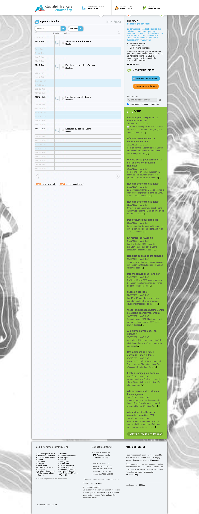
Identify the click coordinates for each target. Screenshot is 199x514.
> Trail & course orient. (45, 473)
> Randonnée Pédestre (67, 469)
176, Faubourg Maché (101, 455)
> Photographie (64, 461)
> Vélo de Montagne (66, 465)
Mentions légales (135, 447)
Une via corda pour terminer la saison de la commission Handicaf (144, 162)
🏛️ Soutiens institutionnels (146, 78)
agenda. (155, 460)
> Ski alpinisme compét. (67, 456)
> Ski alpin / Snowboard (45, 471)
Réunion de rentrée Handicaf (143, 183)
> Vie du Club (63, 475)
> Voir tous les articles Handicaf (145, 434)
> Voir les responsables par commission (51, 479)
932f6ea (142, 485)
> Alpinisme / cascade (44, 467)
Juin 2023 (74, 29)
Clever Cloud (51, 505)
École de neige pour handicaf (143, 373)
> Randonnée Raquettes (45, 456)
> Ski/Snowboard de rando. (46, 458)
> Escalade (40, 461)
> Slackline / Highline (66, 471)
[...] (144, 132)
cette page (98, 483)
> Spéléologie (41, 465)
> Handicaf (62, 454)
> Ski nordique (63, 463)
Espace (154, 7)
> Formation (40, 469)
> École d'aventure (65, 467)
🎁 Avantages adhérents (145, 86)
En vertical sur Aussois (140, 238)
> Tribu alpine (63, 458)
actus (137, 111)
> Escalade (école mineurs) (46, 454)
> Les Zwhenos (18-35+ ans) (69, 473)
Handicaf (40, 29)
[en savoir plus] (132, 475)
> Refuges (40, 463)
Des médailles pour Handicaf (143, 274)
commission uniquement (144, 104)
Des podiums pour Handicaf (142, 220)
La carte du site (126, 7)
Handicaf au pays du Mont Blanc (145, 256)
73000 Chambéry (101, 458)
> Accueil (39, 460)
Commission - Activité (96, 7)
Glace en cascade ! (137, 292)
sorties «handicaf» (71, 184)
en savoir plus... (134, 64)
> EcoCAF (62, 460)
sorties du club (45, 184)
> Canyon (40, 475)
